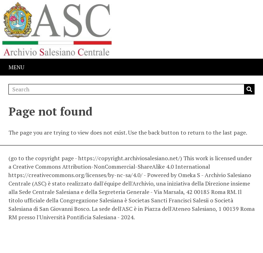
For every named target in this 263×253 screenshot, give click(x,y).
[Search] (131, 89)
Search (249, 89)
